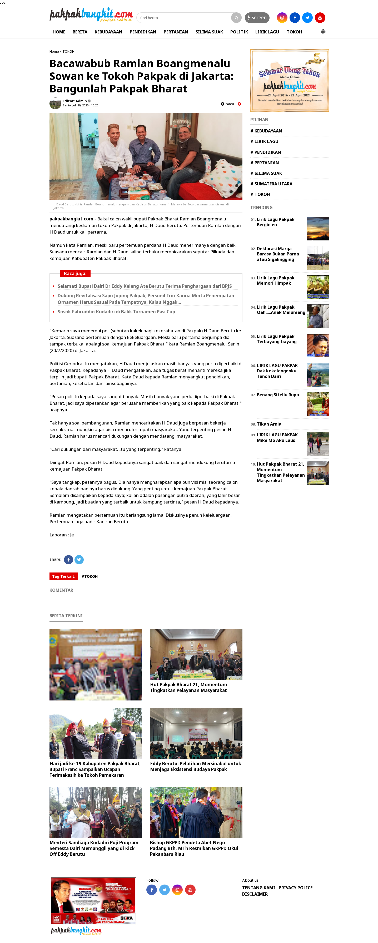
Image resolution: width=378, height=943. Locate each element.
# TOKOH (260, 194)
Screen (257, 17)
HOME (59, 32)
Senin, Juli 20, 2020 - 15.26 (80, 105)
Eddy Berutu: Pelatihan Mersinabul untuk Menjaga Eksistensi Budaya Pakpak (195, 766)
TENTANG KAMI (258, 888)
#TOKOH (90, 576)
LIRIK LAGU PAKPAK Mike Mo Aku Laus (277, 437)
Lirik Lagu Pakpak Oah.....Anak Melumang (281, 309)
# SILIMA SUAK (266, 173)
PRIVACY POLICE (295, 888)
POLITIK (239, 32)
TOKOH (294, 32)
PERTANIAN (176, 32)
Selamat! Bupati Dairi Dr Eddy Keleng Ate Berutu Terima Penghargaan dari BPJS (145, 286)
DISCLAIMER (255, 894)
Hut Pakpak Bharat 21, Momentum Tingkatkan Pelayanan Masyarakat (188, 687)
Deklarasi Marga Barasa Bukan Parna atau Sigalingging (278, 254)
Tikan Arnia (269, 424)
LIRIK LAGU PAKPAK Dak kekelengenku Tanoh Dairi (277, 371)
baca (227, 104)
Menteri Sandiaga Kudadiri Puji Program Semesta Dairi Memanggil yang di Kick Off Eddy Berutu (93, 848)
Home (54, 51)
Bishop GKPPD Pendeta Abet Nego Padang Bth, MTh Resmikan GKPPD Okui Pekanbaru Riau (194, 848)
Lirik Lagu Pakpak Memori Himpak (276, 280)
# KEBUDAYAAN (266, 131)
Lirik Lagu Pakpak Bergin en (276, 222)
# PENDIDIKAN (265, 152)
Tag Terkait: (63, 576)
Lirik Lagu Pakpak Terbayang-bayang (277, 339)
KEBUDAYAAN (108, 32)
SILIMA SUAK (209, 32)
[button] (323, 29)
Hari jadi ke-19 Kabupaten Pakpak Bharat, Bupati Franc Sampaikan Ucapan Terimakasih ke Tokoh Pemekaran (95, 769)
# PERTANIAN (264, 163)
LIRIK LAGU (267, 32)
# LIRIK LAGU (264, 141)
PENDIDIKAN (143, 32)
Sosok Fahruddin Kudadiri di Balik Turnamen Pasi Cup (116, 312)
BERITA (80, 32)
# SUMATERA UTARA (271, 184)
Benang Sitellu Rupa (278, 395)
